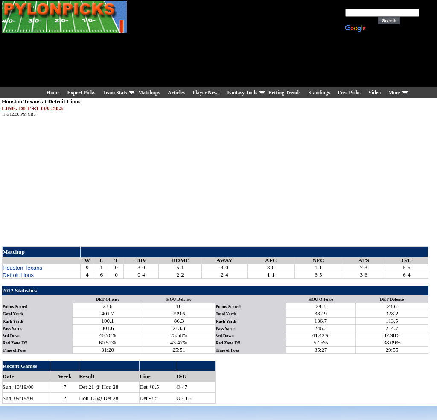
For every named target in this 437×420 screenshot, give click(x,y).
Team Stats (115, 93)
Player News (205, 93)
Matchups (149, 93)
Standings (319, 93)
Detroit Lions (18, 275)
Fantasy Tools (242, 93)
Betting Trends (284, 93)
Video (374, 93)
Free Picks (349, 93)
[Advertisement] (239, 45)
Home (53, 93)
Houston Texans (22, 268)
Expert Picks (81, 93)
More (394, 93)
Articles (176, 93)
